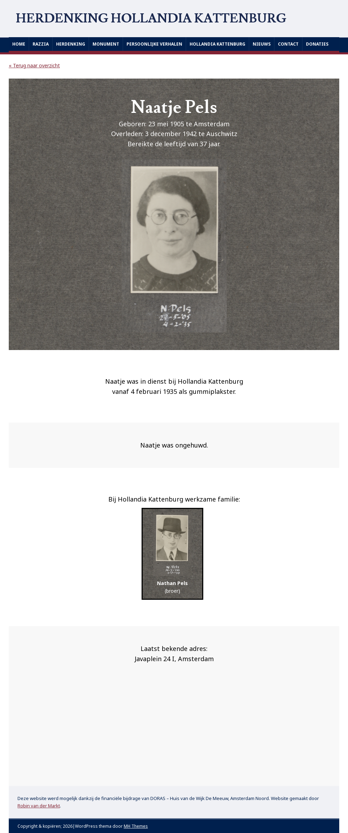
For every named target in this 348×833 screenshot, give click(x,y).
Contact (288, 44)
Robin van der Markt (39, 805)
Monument (106, 44)
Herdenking (70, 44)
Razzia (41, 44)
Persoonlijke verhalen (154, 44)
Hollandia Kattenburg (217, 44)
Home (18, 44)
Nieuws (262, 44)
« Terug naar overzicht (34, 65)
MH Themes (136, 826)
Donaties (317, 44)
